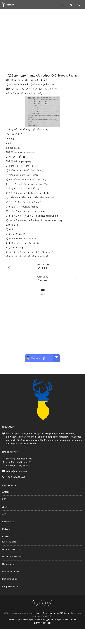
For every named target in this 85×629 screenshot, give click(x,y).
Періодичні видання (12, 556)
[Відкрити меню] (62, 4)
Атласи (5, 492)
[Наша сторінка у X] (43, 603)
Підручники (8, 564)
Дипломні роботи (42, 623)
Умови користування (19, 619)
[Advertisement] (42, 47)
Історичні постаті (10, 586)
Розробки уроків (10, 571)
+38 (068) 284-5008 (15, 476)
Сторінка (41, 265)
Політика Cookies (67, 619)
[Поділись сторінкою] (71, 4)
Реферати (7, 529)
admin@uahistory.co (16, 471)
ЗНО (4, 514)
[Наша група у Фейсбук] (35, 603)
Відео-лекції (8, 521)
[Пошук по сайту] (79, 4)
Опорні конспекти (11, 549)
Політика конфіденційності (44, 619)
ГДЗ (4, 499)
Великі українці (9, 579)
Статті (5, 536)
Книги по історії (9, 542)
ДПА (4, 507)
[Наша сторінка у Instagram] (50, 603)
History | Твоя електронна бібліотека (52, 613)
